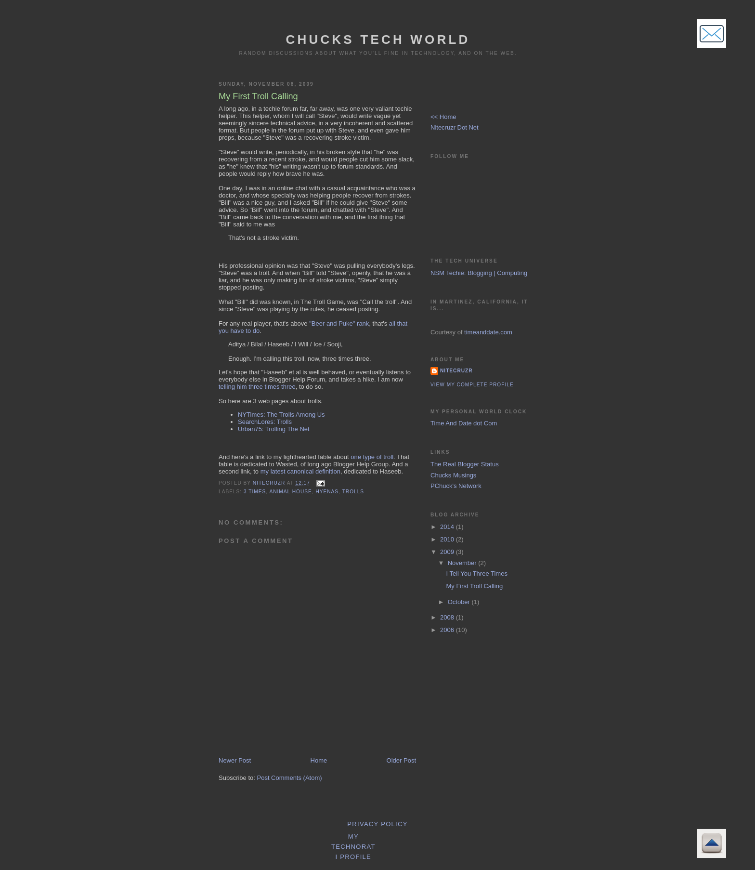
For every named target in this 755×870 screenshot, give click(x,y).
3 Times (255, 491)
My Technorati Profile (353, 846)
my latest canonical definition (300, 471)
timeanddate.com (488, 332)
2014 (448, 526)
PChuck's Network (456, 485)
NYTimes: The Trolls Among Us (281, 414)
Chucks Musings (453, 475)
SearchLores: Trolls (265, 421)
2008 (448, 617)
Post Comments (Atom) (289, 777)
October (460, 602)
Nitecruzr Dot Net (454, 127)
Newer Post (235, 760)
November (463, 563)
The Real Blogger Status (464, 464)
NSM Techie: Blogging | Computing (478, 273)
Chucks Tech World (378, 39)
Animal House (290, 491)
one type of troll (372, 457)
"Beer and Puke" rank (339, 323)
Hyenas (326, 491)
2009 (448, 551)
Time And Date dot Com (463, 423)
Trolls (353, 491)
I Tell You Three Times (476, 573)
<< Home (443, 116)
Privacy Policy (377, 824)
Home (319, 760)
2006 (448, 629)
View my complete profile (472, 384)
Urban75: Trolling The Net (274, 429)
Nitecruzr (456, 370)
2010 (448, 539)
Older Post (401, 760)
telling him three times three (257, 386)
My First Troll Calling (474, 586)
